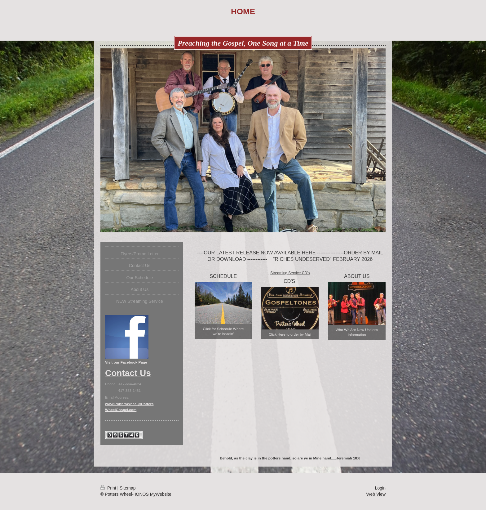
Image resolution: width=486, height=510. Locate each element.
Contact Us (128, 373)
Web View (376, 494)
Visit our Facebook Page (126, 362)
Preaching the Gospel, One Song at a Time (243, 43)
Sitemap (127, 487)
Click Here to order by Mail (290, 334)
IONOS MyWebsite (153, 494)
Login (380, 487)
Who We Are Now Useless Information (357, 332)
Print (108, 487)
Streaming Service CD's (290, 273)
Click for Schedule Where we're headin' (223, 331)
